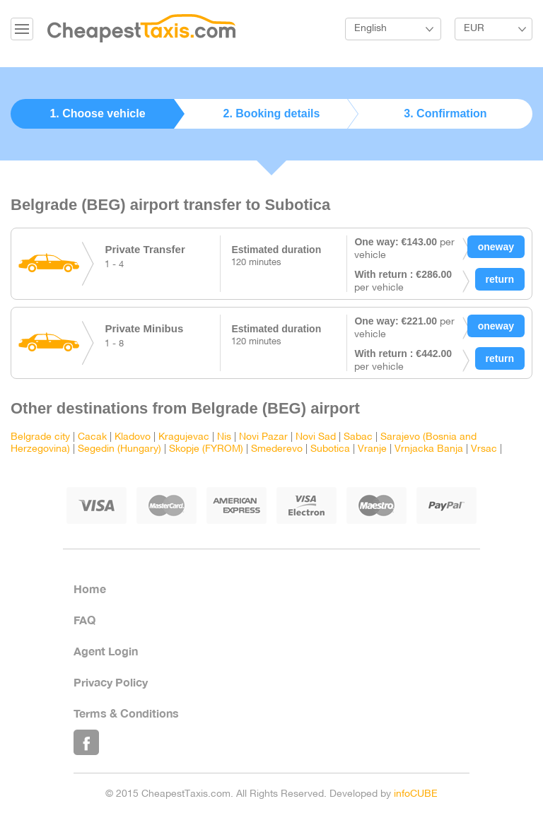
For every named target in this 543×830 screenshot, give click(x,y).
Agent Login (106, 650)
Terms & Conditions (126, 713)
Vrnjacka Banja (429, 449)
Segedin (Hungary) (119, 449)
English (370, 28)
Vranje (372, 449)
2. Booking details (271, 113)
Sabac (358, 437)
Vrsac (484, 449)
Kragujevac (183, 437)
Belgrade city (40, 437)
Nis (224, 437)
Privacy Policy (111, 682)
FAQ (84, 619)
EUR (474, 28)
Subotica (330, 449)
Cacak (92, 437)
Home (90, 588)
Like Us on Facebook (86, 742)
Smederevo (277, 449)
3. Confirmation (445, 113)
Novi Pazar (263, 437)
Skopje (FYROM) (206, 449)
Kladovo (133, 437)
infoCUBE (416, 794)
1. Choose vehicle (97, 113)
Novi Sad (316, 437)
